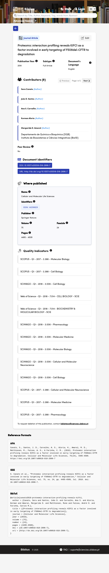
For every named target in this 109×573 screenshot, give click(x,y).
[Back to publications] (15, 28)
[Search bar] (56, 15)
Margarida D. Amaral (31, 127)
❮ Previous (64, 80)
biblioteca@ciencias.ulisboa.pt (74, 423)
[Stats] (66, 9)
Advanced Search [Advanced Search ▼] (25, 20)
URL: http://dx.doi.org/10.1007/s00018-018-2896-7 (43, 171)
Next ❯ (87, 80)
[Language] (92, 9)
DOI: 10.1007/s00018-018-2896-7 (34, 165)
